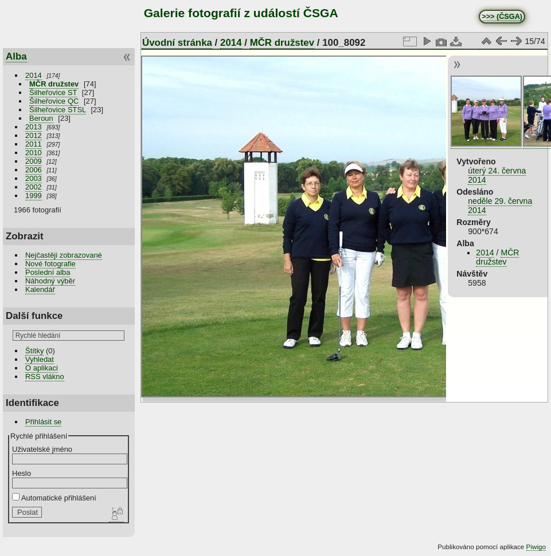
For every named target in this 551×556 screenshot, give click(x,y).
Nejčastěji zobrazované (63, 255)
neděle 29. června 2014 (500, 205)
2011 (33, 144)
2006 (33, 169)
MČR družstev (54, 84)
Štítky (34, 350)
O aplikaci (41, 368)
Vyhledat (39, 359)
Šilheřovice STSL (57, 109)
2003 (33, 178)
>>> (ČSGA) (502, 17)
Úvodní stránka (177, 42)
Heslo (21, 473)
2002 (33, 187)
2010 (33, 152)
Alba (16, 56)
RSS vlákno (44, 376)
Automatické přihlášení (54, 498)
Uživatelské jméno (42, 449)
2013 (33, 127)
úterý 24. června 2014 (497, 175)
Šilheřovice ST (53, 92)
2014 (33, 75)
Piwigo (536, 546)
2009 (33, 161)
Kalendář (40, 289)
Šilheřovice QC (54, 101)
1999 (33, 195)
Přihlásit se (43, 421)
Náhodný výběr (50, 281)
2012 (33, 135)
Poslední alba (47, 272)
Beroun (41, 118)
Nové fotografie (50, 263)
